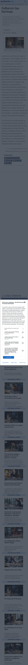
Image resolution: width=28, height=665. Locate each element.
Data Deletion (6, 362)
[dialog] (14, 332)
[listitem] (14, 329)
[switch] (22, 332)
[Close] (25, 302)
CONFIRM (8, 357)
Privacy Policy (22, 362)
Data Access (14, 362)
